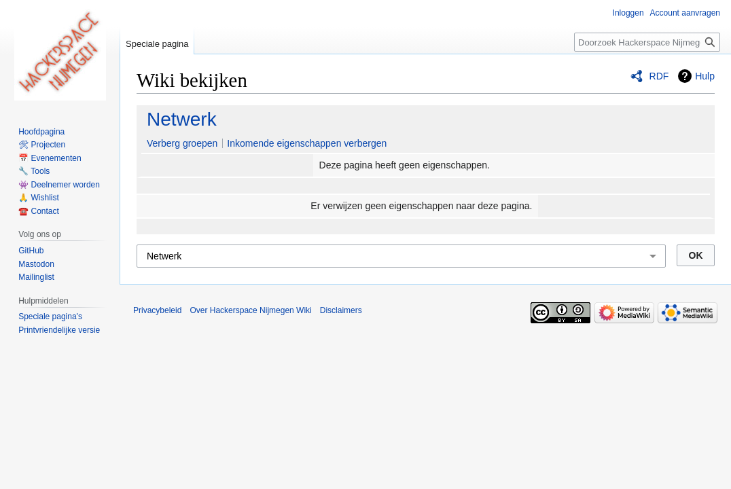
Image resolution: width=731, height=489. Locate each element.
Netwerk (182, 119)
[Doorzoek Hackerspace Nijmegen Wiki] (647, 42)
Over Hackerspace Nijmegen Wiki (250, 310)
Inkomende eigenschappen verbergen (307, 143)
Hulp (705, 76)
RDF (659, 76)
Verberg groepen (182, 143)
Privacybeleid (157, 310)
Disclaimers (341, 310)
